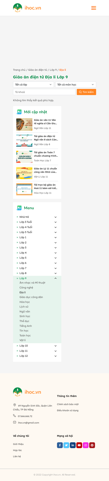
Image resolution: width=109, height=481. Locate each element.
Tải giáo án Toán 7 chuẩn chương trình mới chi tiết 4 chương (46, 154)
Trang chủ (19, 69)
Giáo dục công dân (31, 297)
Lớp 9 (53, 69)
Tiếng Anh (25, 325)
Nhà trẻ (22, 216)
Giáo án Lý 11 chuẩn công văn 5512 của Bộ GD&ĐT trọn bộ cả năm (45, 170)
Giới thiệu (18, 444)
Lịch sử (23, 306)
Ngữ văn (24, 311)
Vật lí (22, 340)
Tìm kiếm (86, 92)
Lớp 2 (21, 242)
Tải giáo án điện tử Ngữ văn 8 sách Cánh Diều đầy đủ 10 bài (46, 138)
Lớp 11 (22, 350)
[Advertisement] (54, 43)
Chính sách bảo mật (68, 404)
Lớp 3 (21, 247)
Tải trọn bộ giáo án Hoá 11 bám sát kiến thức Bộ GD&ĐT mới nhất (45, 186)
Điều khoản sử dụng (67, 410)
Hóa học (24, 301)
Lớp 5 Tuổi (24, 232)
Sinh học (24, 316)
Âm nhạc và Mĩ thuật (32, 282)
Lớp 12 (22, 355)
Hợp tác (17, 450)
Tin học (23, 330)
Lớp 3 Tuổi (24, 221)
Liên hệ (17, 456)
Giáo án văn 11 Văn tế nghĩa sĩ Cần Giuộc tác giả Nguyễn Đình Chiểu (46, 122)
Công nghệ (26, 287)
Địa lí (22, 292)
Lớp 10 (22, 345)
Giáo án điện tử (37, 69)
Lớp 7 (21, 268)
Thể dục (24, 321)
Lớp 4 (21, 252)
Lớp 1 (21, 237)
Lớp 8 (21, 273)
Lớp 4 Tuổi (24, 227)
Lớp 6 (21, 262)
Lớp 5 (21, 257)
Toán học (25, 335)
